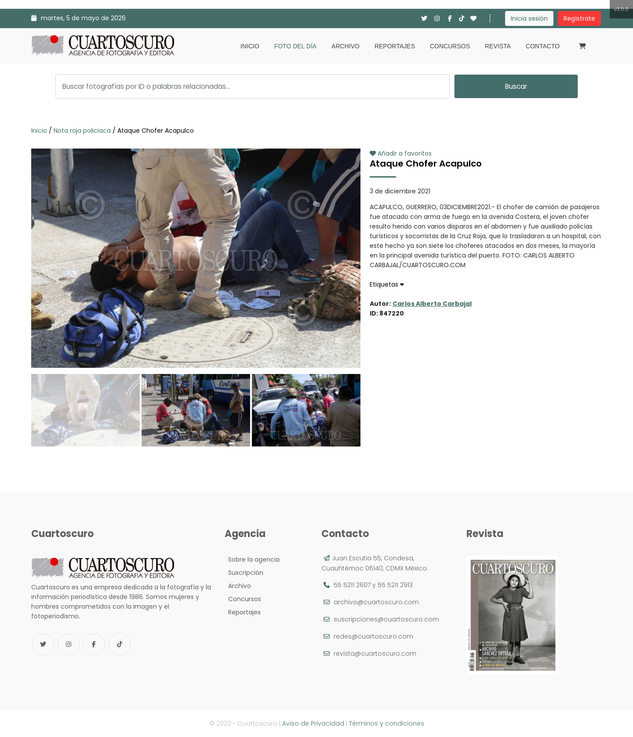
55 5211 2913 (395, 585)
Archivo (345, 46)
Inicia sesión (529, 18)
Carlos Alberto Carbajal (432, 303)
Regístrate (579, 18)
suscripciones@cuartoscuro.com (386, 619)
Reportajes (395, 46)
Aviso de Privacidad (313, 723)
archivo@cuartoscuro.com (376, 602)
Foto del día (295, 46)
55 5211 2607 (352, 585)
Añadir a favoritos (401, 153)
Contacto (543, 46)
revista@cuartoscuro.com (375, 653)
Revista (498, 46)
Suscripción (244, 572)
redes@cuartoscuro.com (373, 636)
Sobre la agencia (252, 559)
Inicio (249, 46)
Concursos (450, 46)
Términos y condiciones (386, 723)
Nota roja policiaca (82, 130)
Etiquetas (387, 284)
